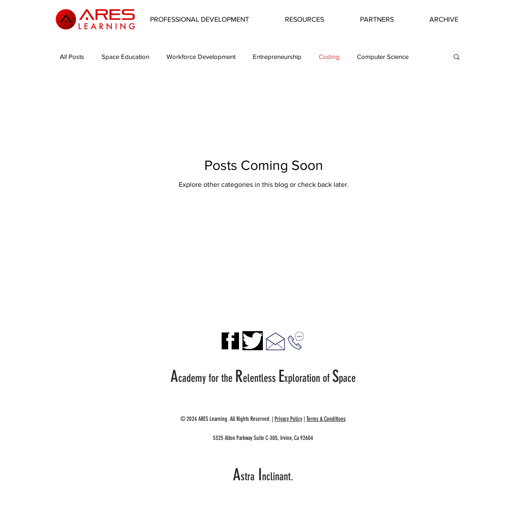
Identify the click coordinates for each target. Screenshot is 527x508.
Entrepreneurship (277, 56)
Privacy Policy (288, 419)
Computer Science (383, 56)
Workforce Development (201, 56)
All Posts (72, 56)
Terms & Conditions (326, 419)
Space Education (125, 56)
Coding (329, 56)
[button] (199, 19)
